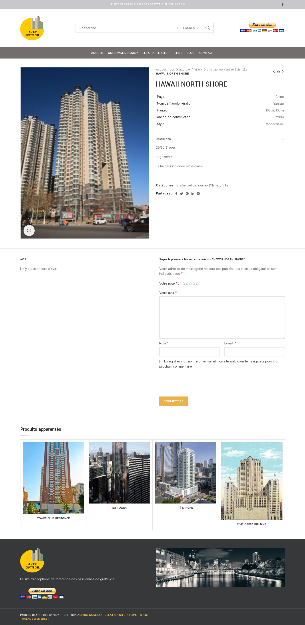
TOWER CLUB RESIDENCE (53, 518)
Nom (164, 343)
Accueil (161, 69)
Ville (197, 69)
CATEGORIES (186, 28)
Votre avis (168, 292)
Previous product (274, 71)
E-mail (230, 343)
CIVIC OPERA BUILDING (251, 524)
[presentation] (191, 380)
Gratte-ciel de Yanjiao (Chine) (224, 69)
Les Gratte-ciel (180, 69)
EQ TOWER (119, 508)
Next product (282, 71)
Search (207, 28)
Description (163, 139)
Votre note (168, 283)
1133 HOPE (185, 508)
